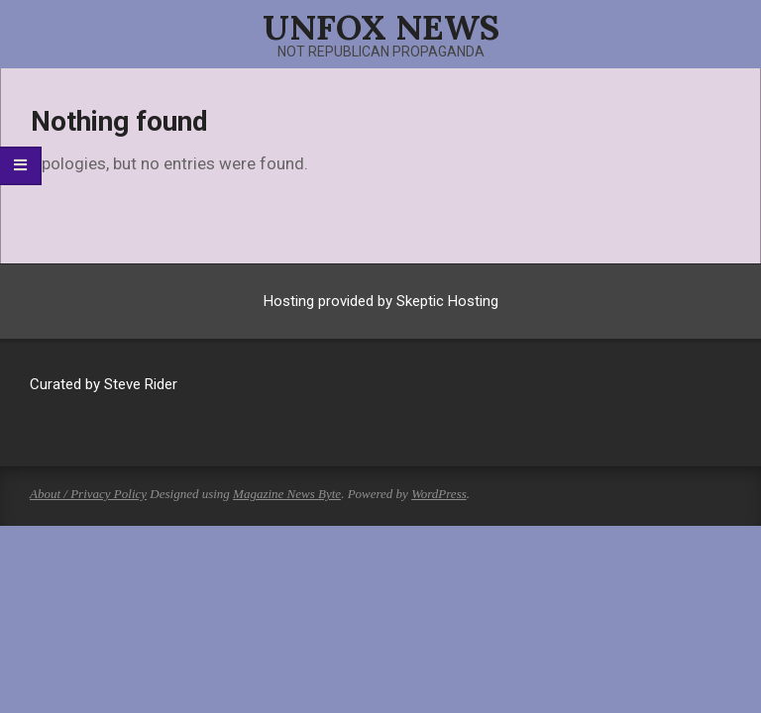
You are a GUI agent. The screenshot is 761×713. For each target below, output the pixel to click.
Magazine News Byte (287, 493)
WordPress (439, 493)
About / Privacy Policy (88, 493)
